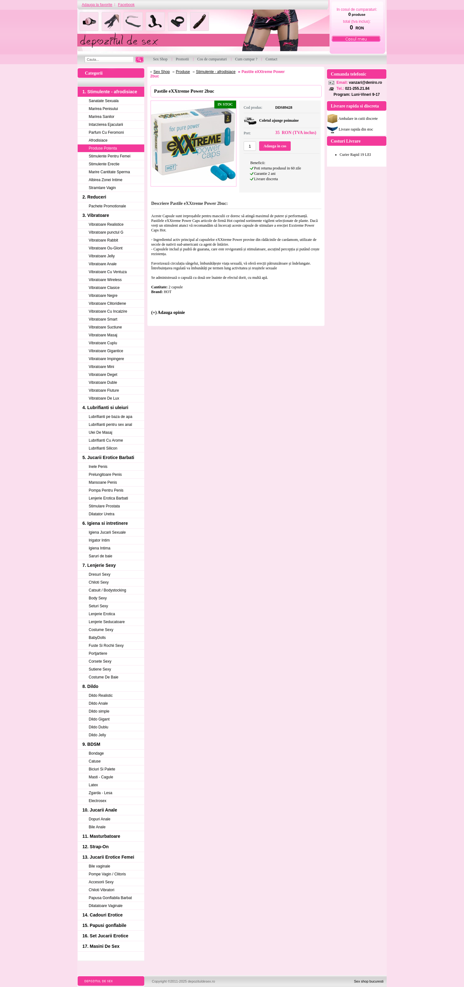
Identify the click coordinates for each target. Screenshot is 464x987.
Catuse (95, 761)
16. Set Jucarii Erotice (105, 935)
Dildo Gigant (99, 719)
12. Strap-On (95, 846)
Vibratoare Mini (101, 367)
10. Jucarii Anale (99, 809)
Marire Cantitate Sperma (109, 172)
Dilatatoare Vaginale (105, 906)
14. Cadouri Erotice (102, 914)
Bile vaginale (99, 866)
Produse (183, 72)
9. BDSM (91, 744)
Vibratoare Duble (103, 382)
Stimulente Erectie (104, 164)
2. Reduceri (94, 196)
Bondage (96, 753)
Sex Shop (161, 72)
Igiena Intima (99, 548)
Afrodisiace (98, 140)
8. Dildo (90, 686)
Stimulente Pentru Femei (109, 156)
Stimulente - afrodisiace (215, 72)
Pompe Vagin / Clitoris (107, 874)
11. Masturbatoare (101, 836)
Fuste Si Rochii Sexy (106, 645)
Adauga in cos (275, 146)
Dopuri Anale (99, 819)
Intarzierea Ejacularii (106, 124)
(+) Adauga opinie (168, 312)
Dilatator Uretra (101, 514)
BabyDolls (97, 637)
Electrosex (97, 801)
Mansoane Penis (103, 482)
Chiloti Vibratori (101, 890)
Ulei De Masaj (100, 432)
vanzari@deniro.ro (365, 82)
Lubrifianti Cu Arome (106, 440)
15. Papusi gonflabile (104, 925)
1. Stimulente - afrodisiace (109, 91)
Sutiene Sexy (100, 669)
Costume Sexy (101, 630)
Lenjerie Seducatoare (107, 622)
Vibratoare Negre (103, 295)
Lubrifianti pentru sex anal (110, 424)
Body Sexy (98, 598)
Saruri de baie (100, 556)
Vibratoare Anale (103, 264)
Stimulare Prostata (104, 506)
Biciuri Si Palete (102, 769)
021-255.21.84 (357, 88)
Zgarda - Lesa (100, 793)
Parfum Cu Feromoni (106, 132)
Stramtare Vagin (102, 188)
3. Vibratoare (95, 215)
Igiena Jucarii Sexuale (107, 532)
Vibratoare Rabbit (103, 240)
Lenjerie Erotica (102, 614)
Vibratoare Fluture (104, 390)
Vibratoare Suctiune (105, 327)
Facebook (126, 5)
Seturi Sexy (98, 606)
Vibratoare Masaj (103, 335)
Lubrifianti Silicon (103, 448)
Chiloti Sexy (99, 582)
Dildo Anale (98, 703)
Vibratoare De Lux (104, 398)
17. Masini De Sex (101, 946)
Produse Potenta (103, 148)
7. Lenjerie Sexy (99, 565)
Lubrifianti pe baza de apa (110, 416)
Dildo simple (99, 711)
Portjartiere (98, 653)
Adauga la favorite (97, 5)
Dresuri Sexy (99, 574)
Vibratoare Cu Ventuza (108, 272)
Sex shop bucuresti (369, 981)
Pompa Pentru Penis (106, 490)
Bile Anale (97, 827)
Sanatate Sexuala (104, 101)
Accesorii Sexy (101, 882)
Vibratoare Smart (103, 319)
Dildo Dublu (98, 727)
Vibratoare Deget (103, 374)
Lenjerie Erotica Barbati (108, 498)
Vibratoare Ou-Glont (105, 248)
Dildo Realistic (101, 695)
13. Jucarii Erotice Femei (108, 857)
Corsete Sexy (100, 661)
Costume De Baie (103, 677)
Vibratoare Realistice (106, 224)
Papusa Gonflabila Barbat (110, 898)
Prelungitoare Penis (105, 474)
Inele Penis (98, 466)
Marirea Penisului (103, 109)
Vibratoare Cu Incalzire (108, 311)
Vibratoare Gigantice (106, 351)
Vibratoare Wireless (105, 280)
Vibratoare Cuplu (103, 343)
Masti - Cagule (101, 777)
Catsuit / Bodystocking (107, 590)
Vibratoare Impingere (106, 359)
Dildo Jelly (97, 735)
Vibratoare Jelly (102, 256)
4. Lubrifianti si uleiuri (105, 407)
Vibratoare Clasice (104, 287)
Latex (93, 785)
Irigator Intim (99, 540)
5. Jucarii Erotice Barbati (108, 457)
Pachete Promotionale (107, 206)
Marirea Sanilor (101, 116)
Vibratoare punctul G (106, 232)
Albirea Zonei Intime (105, 180)
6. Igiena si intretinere (105, 523)
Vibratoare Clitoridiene (107, 303)
